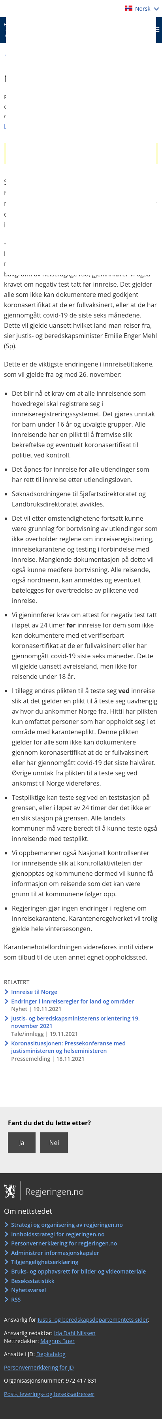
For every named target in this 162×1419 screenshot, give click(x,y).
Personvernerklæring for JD (39, 1367)
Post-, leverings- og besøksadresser (49, 1394)
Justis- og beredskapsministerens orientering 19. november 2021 (75, 1022)
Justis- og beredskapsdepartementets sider (93, 1319)
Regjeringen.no (52, 1191)
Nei (54, 1142)
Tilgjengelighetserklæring (44, 1262)
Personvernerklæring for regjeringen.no (64, 1243)
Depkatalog (51, 1354)
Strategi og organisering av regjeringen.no (67, 1224)
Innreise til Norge (34, 992)
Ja (21, 1142)
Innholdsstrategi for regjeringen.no (57, 1234)
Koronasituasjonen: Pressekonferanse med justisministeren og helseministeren (68, 1047)
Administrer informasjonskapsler (55, 1253)
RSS (16, 1299)
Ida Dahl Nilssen (75, 1333)
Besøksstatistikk (33, 1281)
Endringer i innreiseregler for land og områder (72, 1001)
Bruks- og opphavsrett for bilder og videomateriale (78, 1271)
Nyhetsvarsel (28, 1290)
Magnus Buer (57, 1341)
